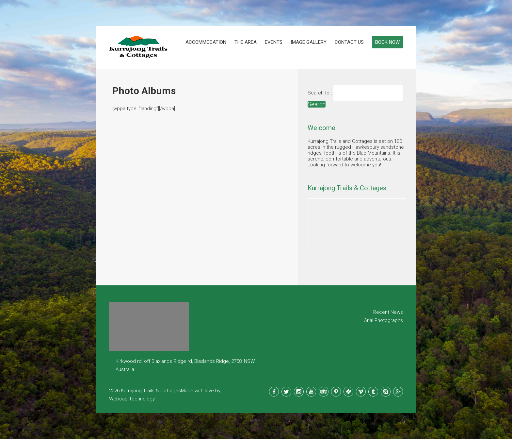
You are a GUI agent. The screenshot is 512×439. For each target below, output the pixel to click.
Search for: (320, 93)
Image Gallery (309, 42)
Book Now (387, 42)
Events (273, 42)
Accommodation (205, 42)
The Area (245, 42)
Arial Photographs (383, 320)
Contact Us (349, 42)
